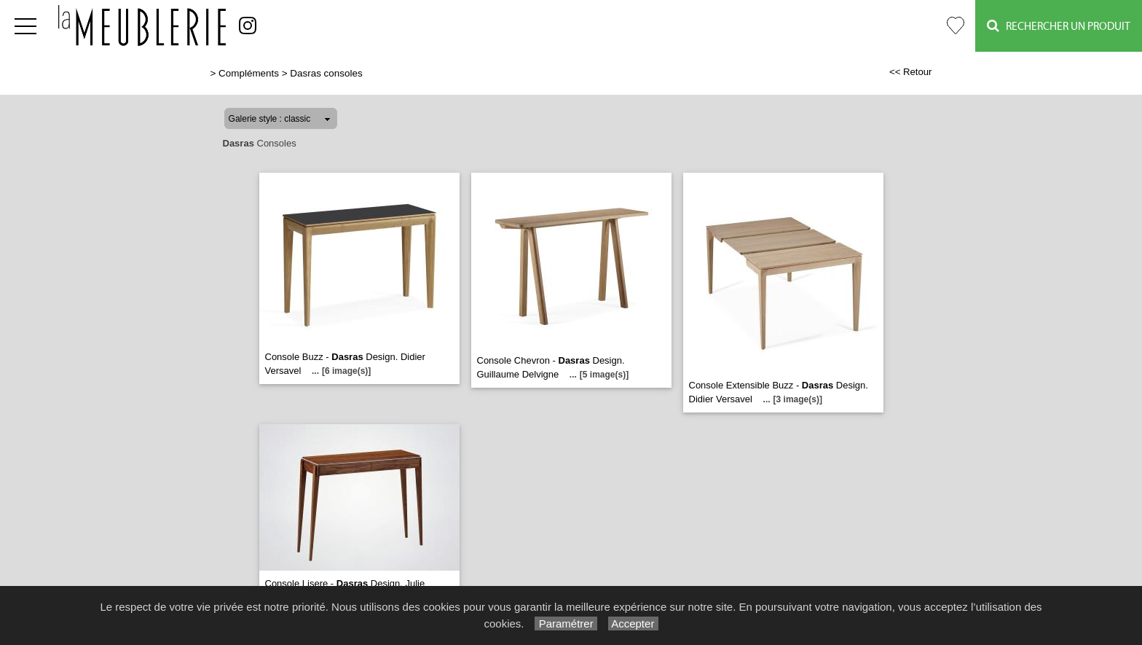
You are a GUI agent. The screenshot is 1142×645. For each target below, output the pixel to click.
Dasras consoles (326, 73)
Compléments (248, 73)
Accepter (633, 623)
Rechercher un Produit (1058, 26)
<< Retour (910, 71)
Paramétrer (565, 623)
